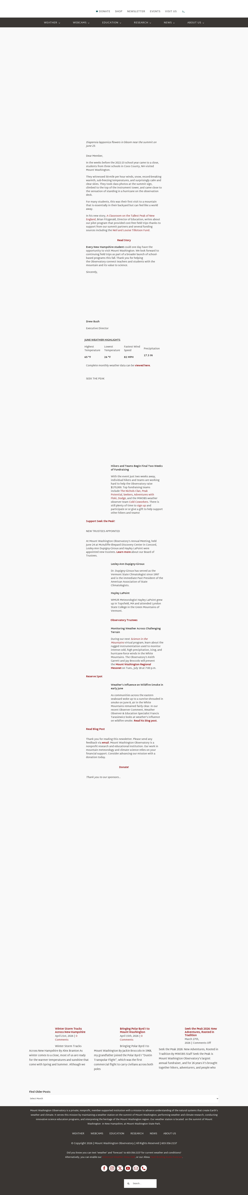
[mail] (136, 1168)
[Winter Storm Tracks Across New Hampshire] (40, 1036)
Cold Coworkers (138, 502)
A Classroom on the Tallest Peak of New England (120, 218)
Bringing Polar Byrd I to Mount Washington (135, 1030)
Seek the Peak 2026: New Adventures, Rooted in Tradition (201, 1032)
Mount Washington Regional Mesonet (131, 666)
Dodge (122, 498)
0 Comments (66, 1038)
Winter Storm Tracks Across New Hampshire (70, 1030)
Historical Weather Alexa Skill (118, 1157)
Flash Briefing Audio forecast (166, 1157)
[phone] (144, 1168)
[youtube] (128, 1168)
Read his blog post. (145, 721)
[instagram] (112, 1168)
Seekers (128, 495)
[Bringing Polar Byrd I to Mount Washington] (105, 1036)
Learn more (123, 552)
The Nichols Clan (130, 491)
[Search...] (140, 1183)
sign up (141, 506)
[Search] (128, 1183)
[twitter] (120, 1168)
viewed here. (143, 365)
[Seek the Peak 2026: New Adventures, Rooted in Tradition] (170, 1036)
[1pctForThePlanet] (105, 1179)
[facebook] (104, 1168)
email (105, 743)
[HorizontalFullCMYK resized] (53, 6)
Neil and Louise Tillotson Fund (131, 230)
